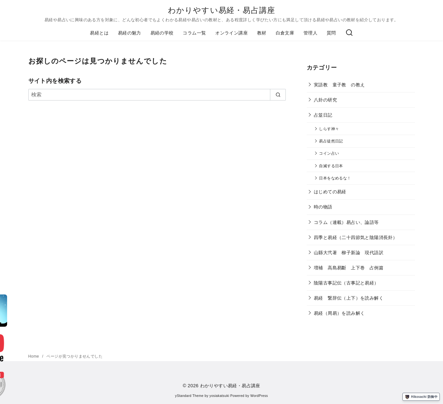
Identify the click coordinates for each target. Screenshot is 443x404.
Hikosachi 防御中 (421, 396)
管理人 (310, 32)
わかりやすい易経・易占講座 (221, 10)
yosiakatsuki (219, 396)
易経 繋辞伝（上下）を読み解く (348, 298)
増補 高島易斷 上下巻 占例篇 (348, 267)
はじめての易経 (330, 191)
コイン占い (329, 153)
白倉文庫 (285, 32)
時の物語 (323, 206)
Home (34, 356)
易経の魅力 (129, 32)
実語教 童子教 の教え (339, 84)
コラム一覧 (194, 32)
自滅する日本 (331, 166)
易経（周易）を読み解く (339, 313)
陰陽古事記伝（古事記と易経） (346, 282)
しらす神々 (329, 129)
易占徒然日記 (331, 141)
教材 (261, 32)
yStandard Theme (189, 396)
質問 (331, 32)
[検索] (349, 33)
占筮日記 (323, 115)
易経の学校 (162, 32)
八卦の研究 (325, 99)
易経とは (99, 32)
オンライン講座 (231, 32)
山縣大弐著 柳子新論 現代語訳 (348, 252)
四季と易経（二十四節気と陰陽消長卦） (355, 237)
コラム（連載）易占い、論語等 (346, 222)
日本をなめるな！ (335, 178)
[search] (278, 95)
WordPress (259, 396)
